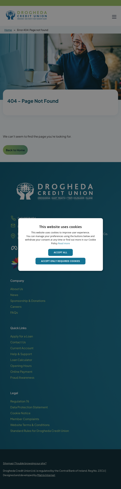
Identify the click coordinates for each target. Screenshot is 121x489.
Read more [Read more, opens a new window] (64, 243)
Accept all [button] (60, 252)
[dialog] (60, 244)
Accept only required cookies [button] (60, 261)
